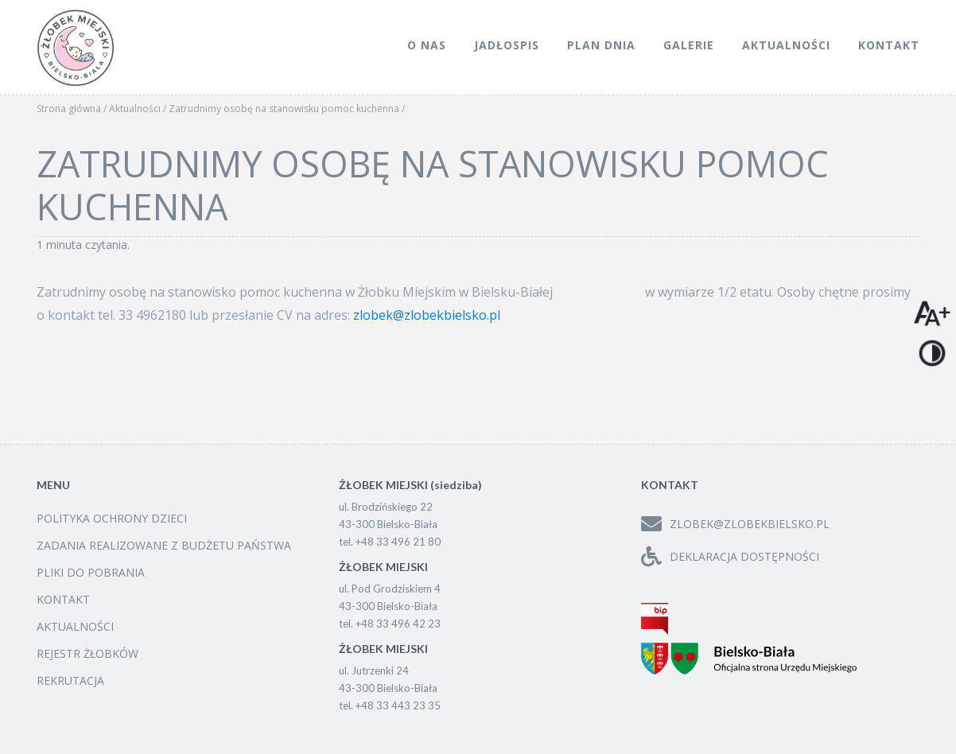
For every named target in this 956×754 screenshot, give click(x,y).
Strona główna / (73, 108)
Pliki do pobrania (91, 572)
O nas (426, 44)
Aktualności (786, 44)
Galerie (688, 44)
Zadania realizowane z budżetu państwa (164, 545)
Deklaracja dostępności (730, 556)
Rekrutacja (70, 680)
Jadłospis (506, 44)
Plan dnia (601, 44)
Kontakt (888, 44)
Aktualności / (139, 108)
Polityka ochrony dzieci (112, 518)
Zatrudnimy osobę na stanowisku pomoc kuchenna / (287, 108)
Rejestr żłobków (87, 653)
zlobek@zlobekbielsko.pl (426, 315)
